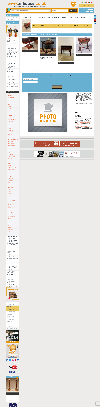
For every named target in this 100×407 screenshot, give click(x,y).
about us (9, 323)
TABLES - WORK (11, 220)
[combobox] (60, 10)
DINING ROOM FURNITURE (13, 139)
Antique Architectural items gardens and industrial (12, 53)
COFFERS (9, 126)
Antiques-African (11, 45)
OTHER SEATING (11, 174)
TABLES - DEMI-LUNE (11, 200)
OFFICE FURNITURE (11, 171)
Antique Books (10, 69)
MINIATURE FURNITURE (12, 167)
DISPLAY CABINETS (11, 145)
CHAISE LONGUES (11, 112)
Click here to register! (12, 17)
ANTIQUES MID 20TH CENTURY (11, 252)
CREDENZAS (10, 132)
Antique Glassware (11, 238)
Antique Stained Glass (12, 236)
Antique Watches (10, 284)
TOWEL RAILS (10, 223)
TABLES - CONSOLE (11, 198)
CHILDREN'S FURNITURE (12, 123)
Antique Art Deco (11, 61)
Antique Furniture (11, 91)
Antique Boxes (10, 71)
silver (87, 122)
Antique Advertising (11, 43)
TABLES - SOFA (10, 214)
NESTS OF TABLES (11, 169)
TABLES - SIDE (10, 212)
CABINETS (9, 104)
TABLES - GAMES (11, 204)
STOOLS (9, 193)
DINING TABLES (10, 141)
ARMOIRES (10, 95)
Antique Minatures (11, 254)
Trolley (9, 225)
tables (89, 122)
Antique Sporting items (12, 276)
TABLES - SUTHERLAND (12, 216)
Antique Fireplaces (11, 88)
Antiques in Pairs (10, 264)
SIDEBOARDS (10, 187)
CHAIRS (9, 110)
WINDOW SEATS (11, 234)
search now (73, 10)
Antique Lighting (10, 248)
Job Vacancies (10, 324)
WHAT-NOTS (10, 233)
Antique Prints (10, 269)
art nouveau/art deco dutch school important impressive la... (12, 396)
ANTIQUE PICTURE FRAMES (12, 89)
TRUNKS (9, 227)
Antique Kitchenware (11, 48)
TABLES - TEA (10, 218)
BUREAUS (9, 102)
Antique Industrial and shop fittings (12, 241)
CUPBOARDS (10, 134)
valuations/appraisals (12, 328)
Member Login (10, 19)
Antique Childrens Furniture (11, 77)
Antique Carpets (10, 73)
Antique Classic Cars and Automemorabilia (12, 80)
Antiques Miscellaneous (12, 258)
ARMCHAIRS (10, 93)
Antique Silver (10, 274)
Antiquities (9, 50)
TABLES (9, 195)
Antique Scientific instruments (11, 272)
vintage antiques (83, 122)
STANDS (9, 191)
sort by (81, 11)
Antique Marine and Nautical (11, 262)
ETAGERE (9, 152)
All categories (10, 38)
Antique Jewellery (11, 246)
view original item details (84, 25)
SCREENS (9, 182)
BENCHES (9, 99)
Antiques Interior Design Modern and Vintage (12, 244)
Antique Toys (10, 279)
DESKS (9, 137)
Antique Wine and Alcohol (12, 286)
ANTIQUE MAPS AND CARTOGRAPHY (11, 41)
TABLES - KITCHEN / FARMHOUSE (11, 207)
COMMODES (10, 128)
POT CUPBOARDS (11, 178)
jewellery (80, 123)
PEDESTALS (10, 176)
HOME (8, 302)
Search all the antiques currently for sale (82, 126)
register (9, 306)
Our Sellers (9, 314)
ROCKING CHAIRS (11, 180)
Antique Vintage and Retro (11, 282)
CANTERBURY (10, 106)
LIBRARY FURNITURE (12, 160)
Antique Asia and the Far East (12, 64)
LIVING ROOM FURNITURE (12, 161)
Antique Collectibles (11, 84)
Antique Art (9, 58)
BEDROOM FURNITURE (12, 97)
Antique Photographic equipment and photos (12, 267)
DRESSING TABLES (11, 150)
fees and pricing (10, 319)
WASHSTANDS (10, 231)
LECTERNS (10, 158)
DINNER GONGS (11, 143)
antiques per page (84, 9)
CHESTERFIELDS (11, 115)
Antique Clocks (10, 82)
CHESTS (9, 117)
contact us (9, 326)
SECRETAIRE (10, 184)
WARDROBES (10, 229)
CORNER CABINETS (11, 130)
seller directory (11, 316)
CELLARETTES (10, 108)
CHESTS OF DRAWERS (12, 119)
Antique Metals (10, 249)
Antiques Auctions (11, 304)
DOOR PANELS (10, 147)
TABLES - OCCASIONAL (12, 209)
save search (57, 87)
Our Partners (10, 321)
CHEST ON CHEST (11, 113)
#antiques (13, 363)
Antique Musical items (12, 260)
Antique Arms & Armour (12, 56)
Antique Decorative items (12, 86)
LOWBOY (9, 163)
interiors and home (78, 124)
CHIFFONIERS (10, 121)
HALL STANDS (10, 154)
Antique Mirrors (10, 256)
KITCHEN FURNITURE (12, 156)
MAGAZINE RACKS (11, 165)
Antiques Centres (11, 318)
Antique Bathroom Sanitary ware (11, 67)
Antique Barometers (11, 46)
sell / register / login (84, 5)
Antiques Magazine (11, 311)
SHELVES (9, 185)
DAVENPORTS (10, 136)
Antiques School (10, 309)
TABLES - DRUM (11, 202)
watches (76, 123)
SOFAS (9, 189)
